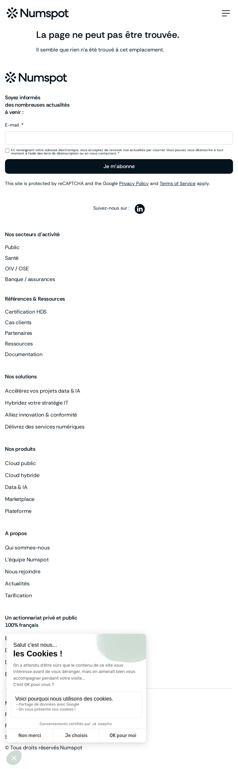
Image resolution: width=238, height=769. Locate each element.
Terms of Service (178, 183)
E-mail (12, 125)
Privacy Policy (134, 183)
